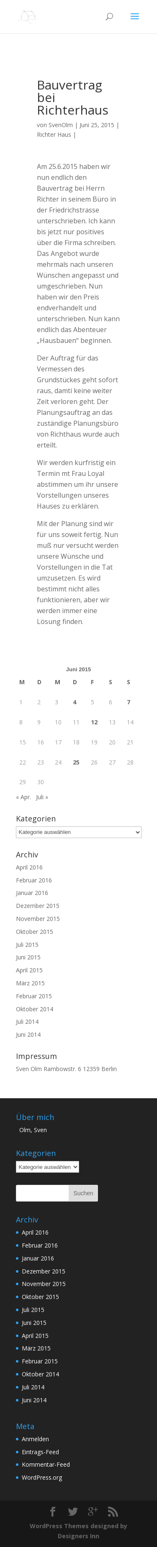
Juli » (42, 797)
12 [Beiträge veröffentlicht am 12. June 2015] (94, 722)
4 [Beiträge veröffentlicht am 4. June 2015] (74, 702)
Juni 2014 (28, 1034)
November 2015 (38, 919)
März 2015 (30, 983)
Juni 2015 (28, 957)
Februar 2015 (34, 996)
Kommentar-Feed (46, 1464)
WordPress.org (42, 1477)
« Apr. (23, 797)
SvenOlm (61, 125)
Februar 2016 (34, 880)
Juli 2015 (27, 945)
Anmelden (35, 1439)
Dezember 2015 (37, 906)
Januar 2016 (32, 893)
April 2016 (29, 867)
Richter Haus (54, 134)
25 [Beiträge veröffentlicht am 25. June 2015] (76, 762)
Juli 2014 (27, 1021)
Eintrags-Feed (40, 1452)
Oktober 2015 (34, 932)
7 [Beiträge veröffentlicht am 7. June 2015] (128, 702)
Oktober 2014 (34, 1009)
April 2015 (29, 970)
